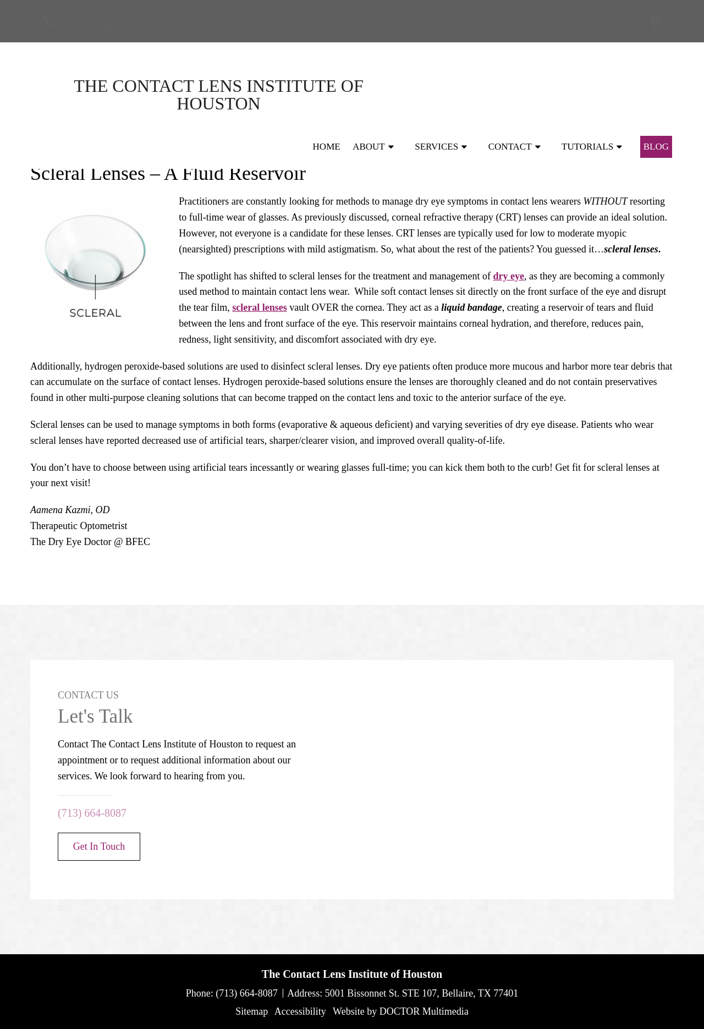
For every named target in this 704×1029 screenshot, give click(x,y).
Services (436, 94)
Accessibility (300, 1011)
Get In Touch (99, 846)
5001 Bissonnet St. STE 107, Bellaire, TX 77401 (422, 993)
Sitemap (251, 1011)
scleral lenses (259, 307)
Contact (510, 94)
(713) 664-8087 (92, 27)
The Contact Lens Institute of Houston (126, 94)
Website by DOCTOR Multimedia (401, 1011)
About (369, 94)
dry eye (508, 276)
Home (326, 94)
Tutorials (587, 94)
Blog (656, 94)
